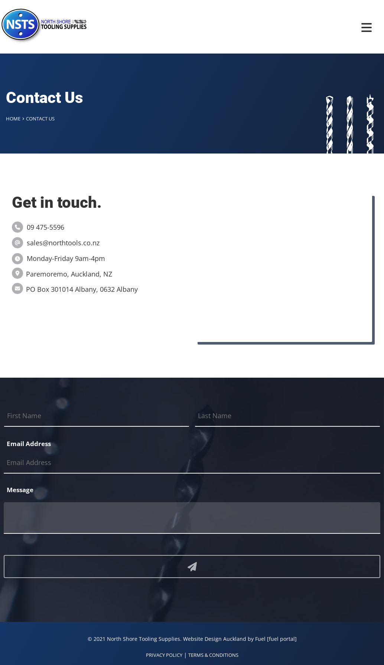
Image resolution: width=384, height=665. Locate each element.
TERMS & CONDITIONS (213, 655)
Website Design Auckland (214, 638)
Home (13, 118)
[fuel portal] (282, 638)
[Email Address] (192, 463)
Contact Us (40, 118)
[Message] (192, 518)
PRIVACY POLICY (164, 655)
